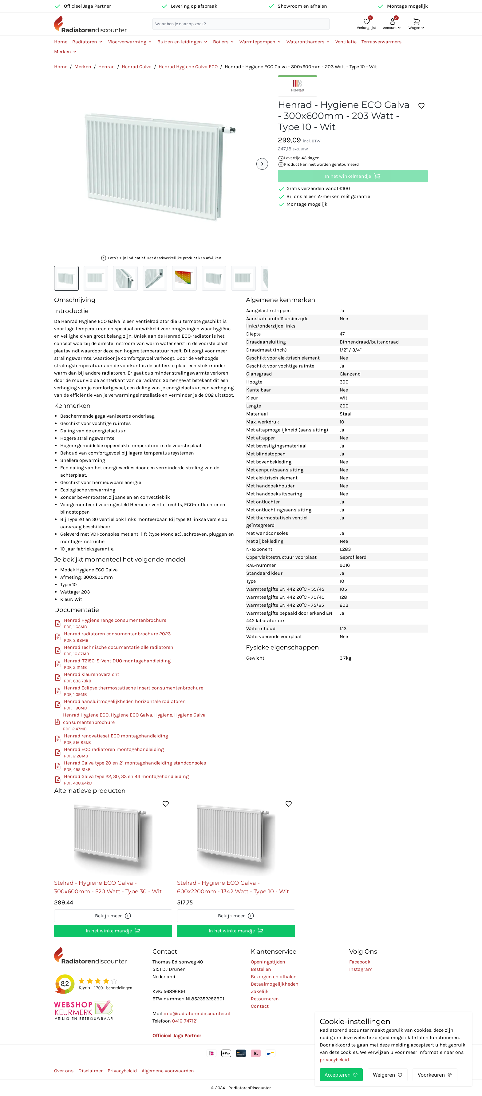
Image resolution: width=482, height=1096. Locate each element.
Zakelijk (260, 991)
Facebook (359, 962)
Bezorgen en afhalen (274, 976)
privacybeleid (334, 1059)
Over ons (63, 1071)
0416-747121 (185, 1021)
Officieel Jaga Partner (87, 6)
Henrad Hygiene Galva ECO (188, 66)
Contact (260, 1006)
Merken (82, 66)
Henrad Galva (137, 66)
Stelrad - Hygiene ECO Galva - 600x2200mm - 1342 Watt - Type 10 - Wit (233, 887)
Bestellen (261, 969)
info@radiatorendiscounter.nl (197, 1013)
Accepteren (341, 1074)
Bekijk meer (113, 915)
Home (60, 42)
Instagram (361, 969)
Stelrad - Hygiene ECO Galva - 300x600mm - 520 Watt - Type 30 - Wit (108, 887)
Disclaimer (90, 1071)
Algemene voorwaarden (168, 1071)
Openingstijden (268, 962)
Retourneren (265, 999)
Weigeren (387, 1074)
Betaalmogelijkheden (274, 984)
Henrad (106, 66)
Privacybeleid (122, 1071)
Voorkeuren (435, 1074)
